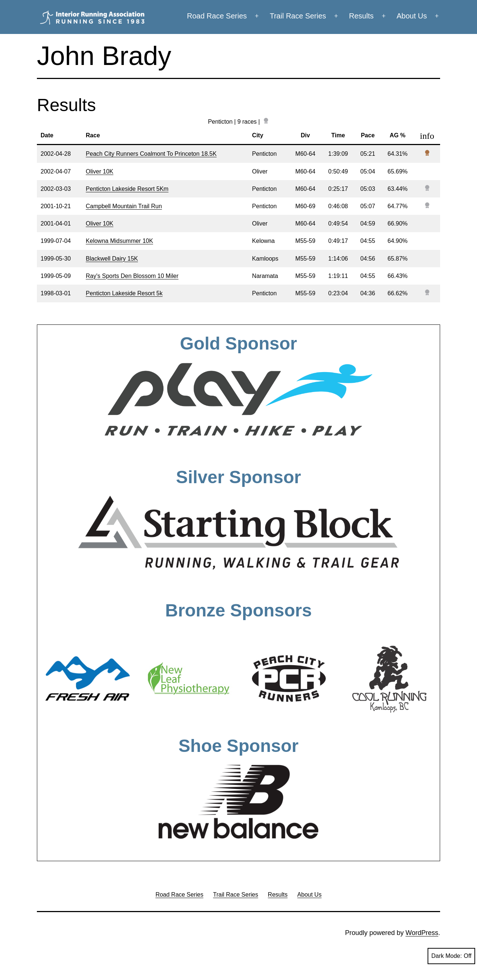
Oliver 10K (100, 171)
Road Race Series (217, 16)
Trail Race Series (298, 16)
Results (361, 16)
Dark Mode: (451, 956)
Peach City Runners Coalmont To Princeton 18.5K (151, 154)
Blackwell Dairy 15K (112, 258)
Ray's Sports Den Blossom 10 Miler (132, 276)
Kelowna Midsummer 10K (119, 241)
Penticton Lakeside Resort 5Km (127, 189)
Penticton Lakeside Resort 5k (124, 293)
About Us (412, 16)
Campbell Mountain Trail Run (124, 206)
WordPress (421, 932)
